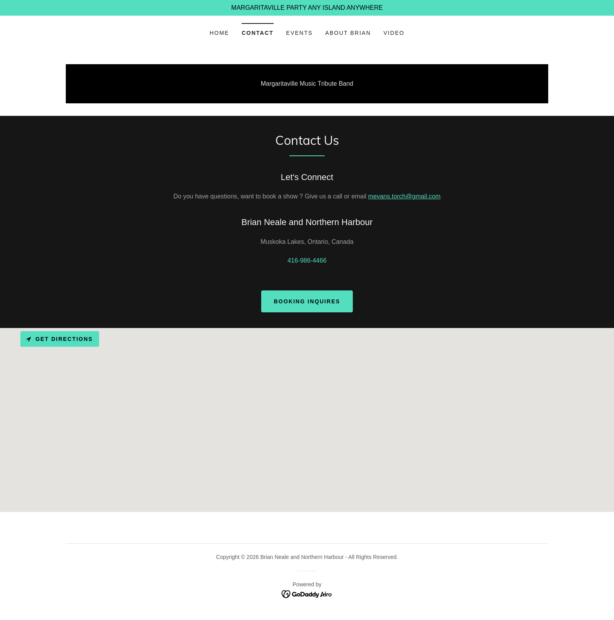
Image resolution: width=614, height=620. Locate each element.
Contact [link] (257, 33)
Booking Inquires (307, 301)
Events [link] (299, 33)
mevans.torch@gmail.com (404, 196)
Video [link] (394, 33)
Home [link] (219, 33)
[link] (307, 593)
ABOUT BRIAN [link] (348, 33)
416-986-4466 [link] (307, 260)
